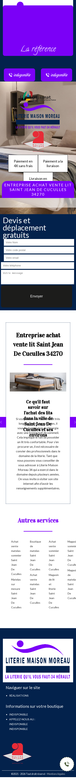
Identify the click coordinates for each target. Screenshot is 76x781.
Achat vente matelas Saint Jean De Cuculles (33, 588)
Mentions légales (56, 773)
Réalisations (19, 695)
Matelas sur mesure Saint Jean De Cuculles (14, 593)
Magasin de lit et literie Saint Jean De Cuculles (52, 591)
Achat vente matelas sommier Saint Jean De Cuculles (14, 558)
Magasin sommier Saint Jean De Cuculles (71, 553)
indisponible (18, 724)
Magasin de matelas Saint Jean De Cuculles (71, 584)
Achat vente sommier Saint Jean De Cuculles (52, 555)
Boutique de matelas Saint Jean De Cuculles (33, 555)
